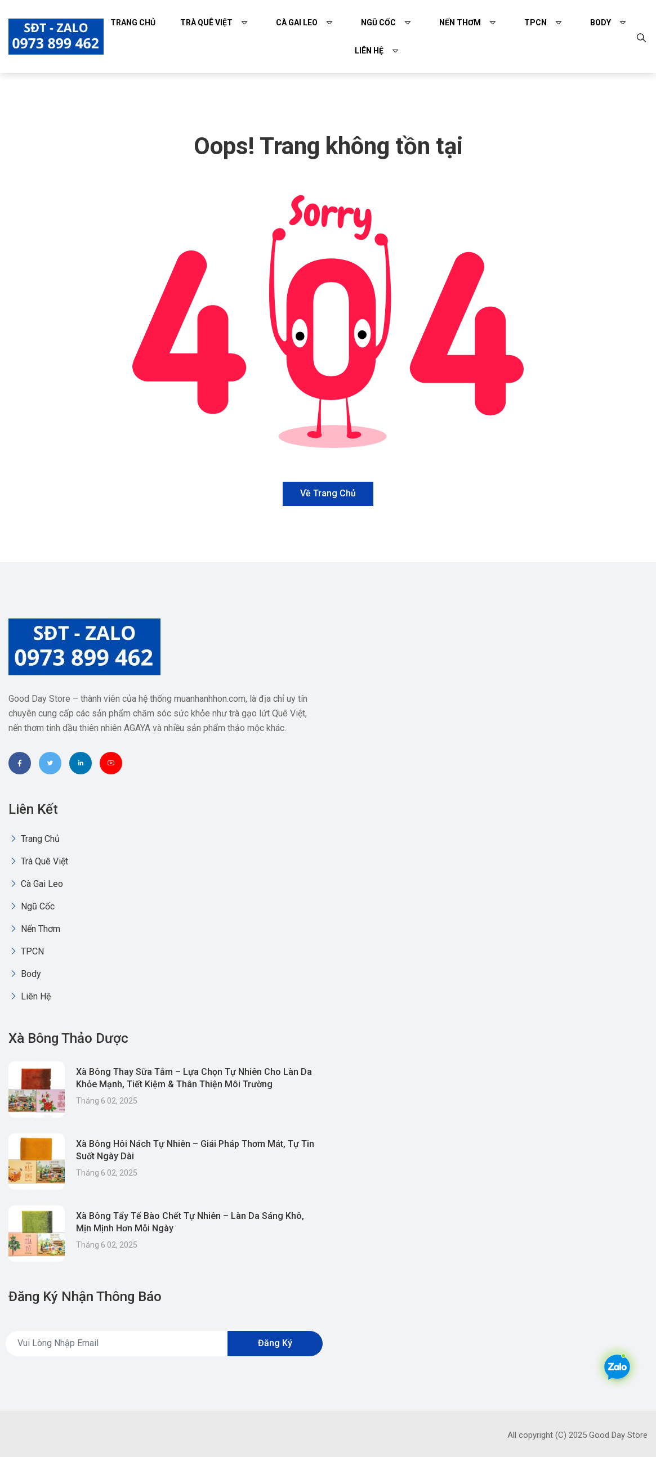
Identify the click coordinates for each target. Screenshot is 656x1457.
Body (600, 22)
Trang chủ (132, 22)
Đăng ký (275, 1343)
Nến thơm (460, 22)
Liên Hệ (369, 50)
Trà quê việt (206, 22)
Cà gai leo (297, 22)
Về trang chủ (328, 493)
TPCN (535, 22)
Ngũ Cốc (378, 22)
